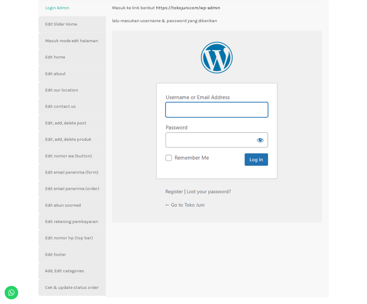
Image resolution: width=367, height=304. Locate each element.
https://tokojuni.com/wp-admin (188, 7)
